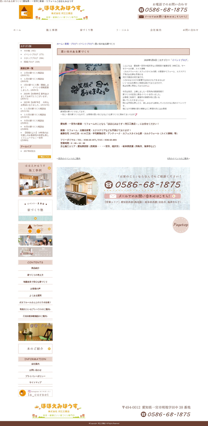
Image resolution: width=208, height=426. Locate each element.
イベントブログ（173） (34, 54)
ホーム (60, 44)
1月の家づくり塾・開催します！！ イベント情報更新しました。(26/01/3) (35, 87)
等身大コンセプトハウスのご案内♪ (35, 309)
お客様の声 (35, 289)
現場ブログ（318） (32, 62)
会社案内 (35, 364)
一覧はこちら (44, 157)
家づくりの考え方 (35, 275)
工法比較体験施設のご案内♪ (35, 316)
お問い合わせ (35, 370)
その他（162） (30, 51)
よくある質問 (35, 296)
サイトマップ (35, 382)
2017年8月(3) (29, 151)
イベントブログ (86, 44)
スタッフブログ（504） (34, 58)
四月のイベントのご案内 (69, 158)
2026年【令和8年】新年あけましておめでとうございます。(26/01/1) (35, 96)
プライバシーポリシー (35, 376)
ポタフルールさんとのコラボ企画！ (35, 302)
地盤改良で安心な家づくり (35, 282)
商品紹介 (35, 268)
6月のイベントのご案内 (177, 158)
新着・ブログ (71, 44)
